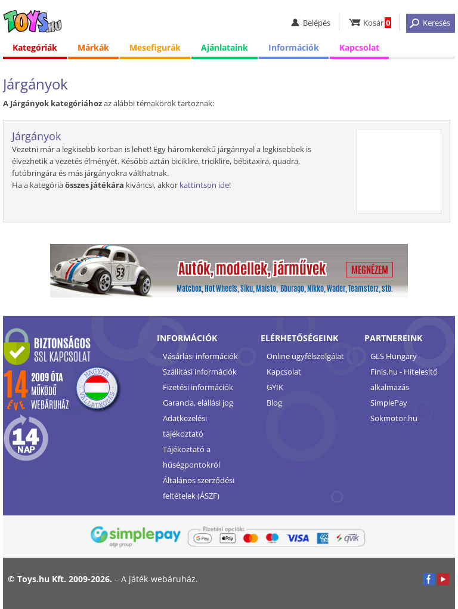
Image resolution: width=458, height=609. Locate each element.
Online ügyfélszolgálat (305, 356)
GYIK (275, 387)
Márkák (93, 47)
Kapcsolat (359, 47)
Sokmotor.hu (393, 418)
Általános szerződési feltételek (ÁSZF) (198, 488)
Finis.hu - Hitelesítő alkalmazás (404, 379)
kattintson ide (204, 185)
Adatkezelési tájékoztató (185, 426)
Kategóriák (35, 47)
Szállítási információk (200, 371)
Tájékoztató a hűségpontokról (191, 457)
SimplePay (388, 402)
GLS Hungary (393, 356)
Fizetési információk (198, 387)
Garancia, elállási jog (198, 402)
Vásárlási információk (200, 356)
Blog (274, 402)
